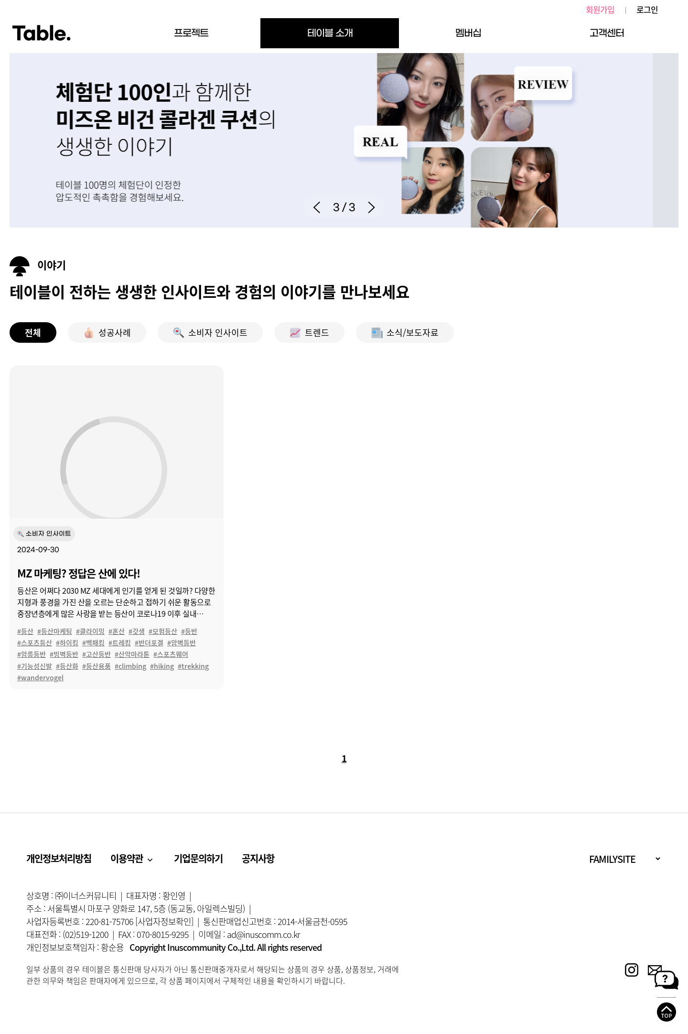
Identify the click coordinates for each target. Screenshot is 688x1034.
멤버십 (468, 33)
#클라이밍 (90, 631)
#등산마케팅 (54, 631)
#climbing (130, 666)
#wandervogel (40, 677)
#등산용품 (96, 666)
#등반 (189, 631)
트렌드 (309, 332)
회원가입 (600, 9)
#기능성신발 (34, 666)
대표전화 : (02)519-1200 (67, 934)
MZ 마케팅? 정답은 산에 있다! (78, 573)
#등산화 (67, 666)
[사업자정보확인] (164, 921)
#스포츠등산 (34, 642)
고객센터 (607, 33)
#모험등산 (163, 631)
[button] (316, 207)
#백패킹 (93, 642)
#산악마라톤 (132, 654)
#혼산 (116, 631)
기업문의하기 (198, 858)
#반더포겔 (149, 642)
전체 (33, 332)
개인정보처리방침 (58, 858)
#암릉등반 (31, 654)
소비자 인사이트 (210, 332)
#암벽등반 (181, 642)
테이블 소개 (330, 33)
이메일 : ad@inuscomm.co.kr (249, 934)
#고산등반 (96, 654)
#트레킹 (119, 642)
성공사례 (107, 332)
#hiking (162, 666)
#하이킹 (67, 642)
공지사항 (258, 858)
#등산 (25, 631)
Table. (41, 33)
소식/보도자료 (405, 332)
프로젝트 (191, 33)
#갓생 (137, 631)
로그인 (647, 9)
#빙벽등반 (64, 654)
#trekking (193, 666)
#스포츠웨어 (170, 654)
